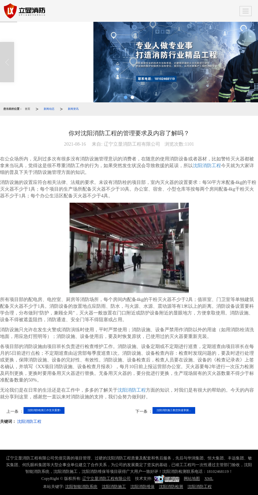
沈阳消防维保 (142, 486)
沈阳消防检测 (171, 486)
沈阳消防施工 (114, 486)
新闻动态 (49, 108)
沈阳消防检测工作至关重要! (44, 410)
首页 (27, 108)
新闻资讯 (73, 108)
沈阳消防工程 (207, 165)
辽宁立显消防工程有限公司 (106, 478)
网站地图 (192, 478)
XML (208, 478)
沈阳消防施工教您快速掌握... (174, 410)
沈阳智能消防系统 (81, 486)
